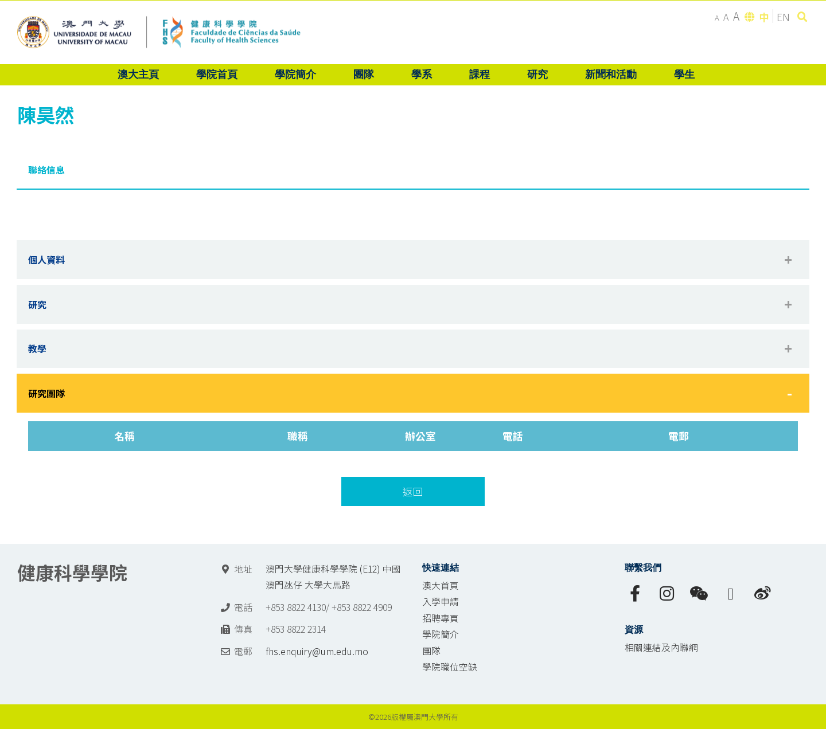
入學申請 (440, 601)
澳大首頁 (440, 585)
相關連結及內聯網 (661, 647)
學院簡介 (440, 634)
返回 (413, 491)
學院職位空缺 (449, 666)
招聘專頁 (440, 618)
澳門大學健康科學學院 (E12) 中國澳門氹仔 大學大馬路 (333, 577)
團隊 (431, 650)
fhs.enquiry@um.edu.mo (317, 651)
